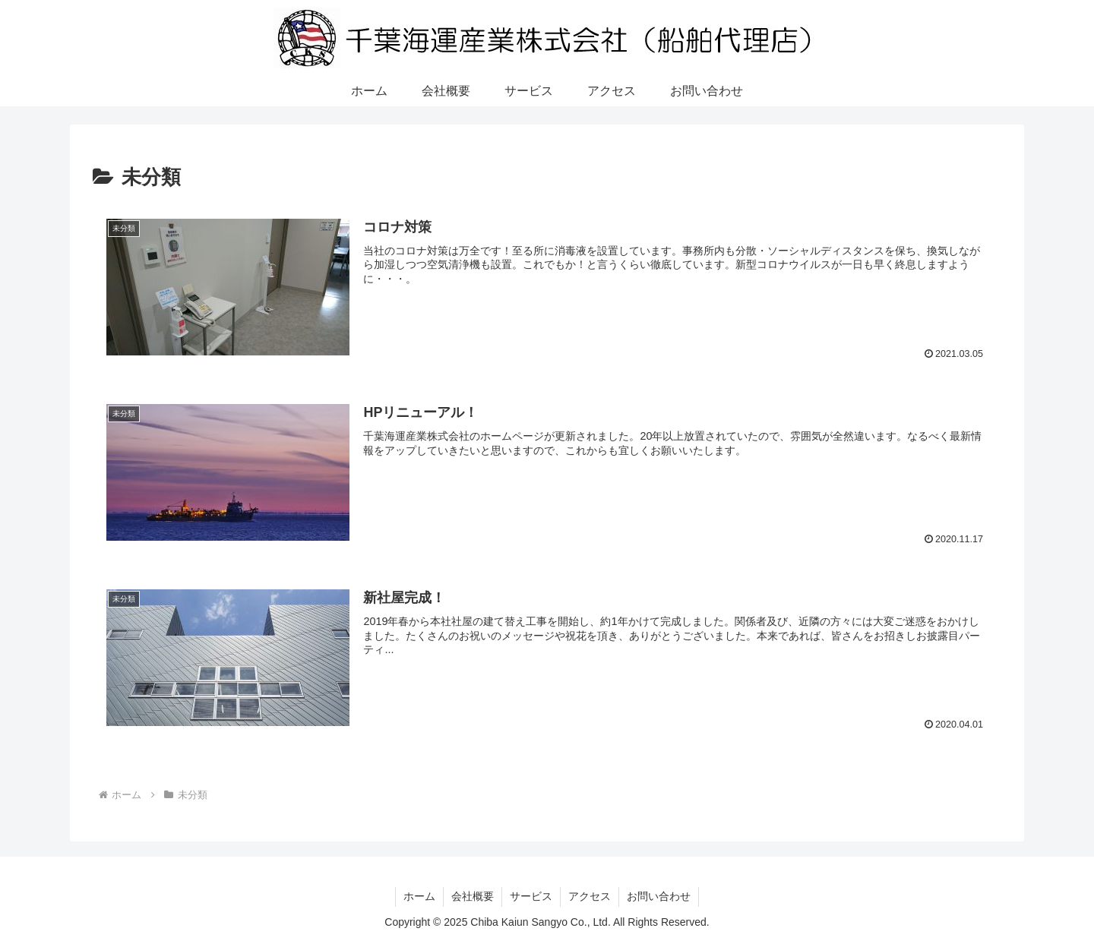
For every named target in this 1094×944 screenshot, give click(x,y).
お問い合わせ (659, 896)
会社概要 (472, 896)
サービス (531, 896)
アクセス (589, 896)
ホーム (419, 896)
